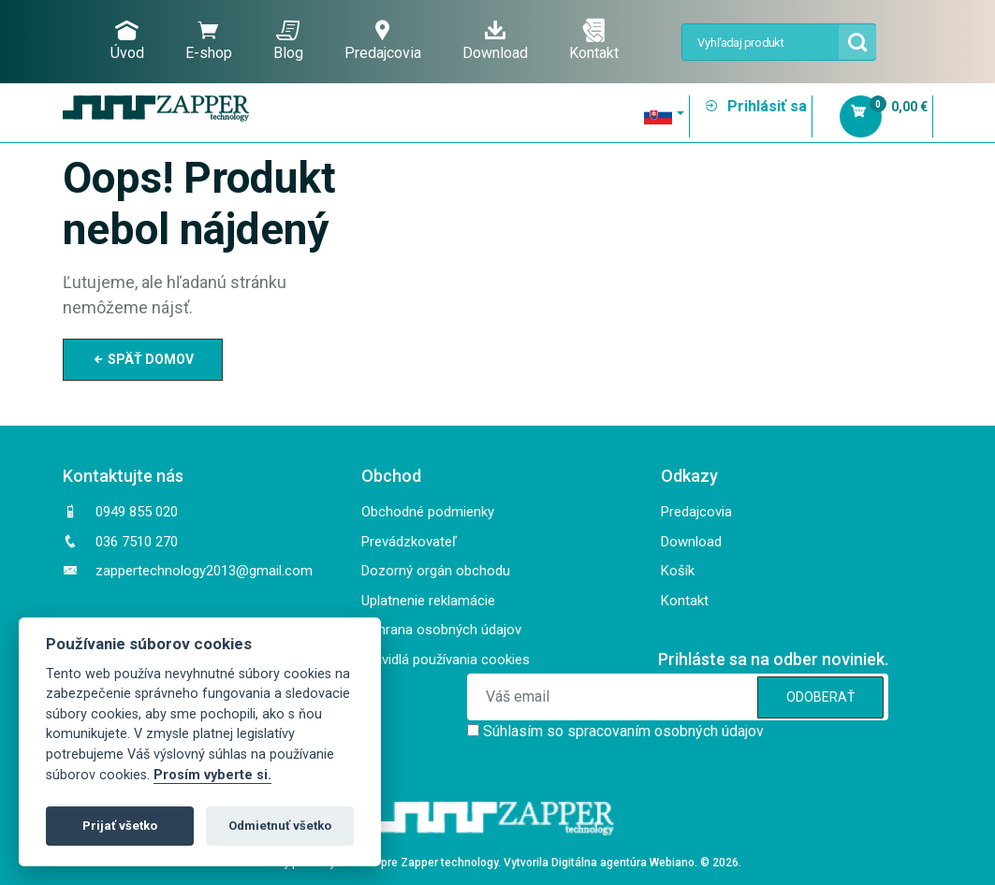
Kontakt (594, 40)
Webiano (672, 862)
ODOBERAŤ (820, 696)
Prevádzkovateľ (409, 541)
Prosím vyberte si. (212, 775)
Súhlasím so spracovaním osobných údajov (623, 731)
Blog (288, 40)
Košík (678, 570)
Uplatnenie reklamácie (428, 600)
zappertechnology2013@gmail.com (204, 570)
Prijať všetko (119, 826)
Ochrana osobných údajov (441, 629)
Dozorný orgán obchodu (435, 570)
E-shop (208, 40)
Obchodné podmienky (427, 511)
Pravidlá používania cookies (445, 659)
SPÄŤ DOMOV (143, 359)
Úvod (127, 40)
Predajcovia (382, 40)
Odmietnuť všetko (279, 826)
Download (495, 40)
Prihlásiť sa (755, 106)
